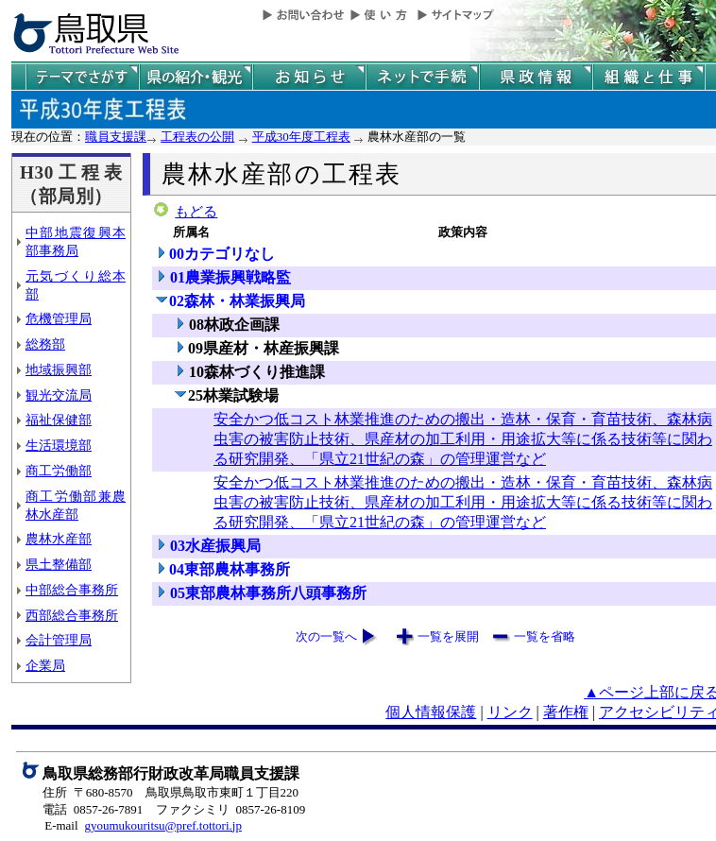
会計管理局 (59, 639)
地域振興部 (59, 369)
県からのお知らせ (309, 77)
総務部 (45, 344)
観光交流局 (59, 395)
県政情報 (535, 77)
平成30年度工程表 (301, 136)
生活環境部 (59, 445)
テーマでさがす (82, 77)
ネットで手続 (422, 77)
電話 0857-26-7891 (93, 809)
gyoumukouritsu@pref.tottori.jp (163, 825)
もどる (196, 211)
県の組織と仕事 (649, 77)
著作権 (565, 712)
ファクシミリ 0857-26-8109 (230, 809)
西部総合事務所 (72, 615)
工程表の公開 (197, 136)
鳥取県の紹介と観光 (195, 77)
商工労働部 (59, 470)
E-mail (60, 825)
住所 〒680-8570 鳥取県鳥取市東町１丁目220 (170, 792)
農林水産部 (59, 538)
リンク (510, 712)
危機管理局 (59, 318)
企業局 (45, 665)
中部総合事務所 (72, 589)
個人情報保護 (430, 712)
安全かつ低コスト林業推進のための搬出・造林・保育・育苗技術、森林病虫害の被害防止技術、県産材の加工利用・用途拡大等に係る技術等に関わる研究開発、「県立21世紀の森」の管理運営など (462, 439)
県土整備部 (59, 564)
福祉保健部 (59, 419)
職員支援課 (115, 136)
